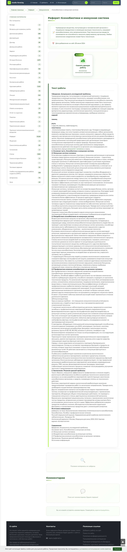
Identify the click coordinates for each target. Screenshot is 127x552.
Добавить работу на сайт (92, 530)
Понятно (117, 549)
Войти (116, 2)
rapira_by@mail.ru (55, 538)
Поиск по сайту (88, 533)
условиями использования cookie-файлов (95, 549)
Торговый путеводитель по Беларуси (96, 542)
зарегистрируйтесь (102, 510)
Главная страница (17, 10)
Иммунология (44, 10)
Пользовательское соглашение (94, 539)
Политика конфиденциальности (95, 536)
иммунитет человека (75, 149)
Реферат (31, 10)
